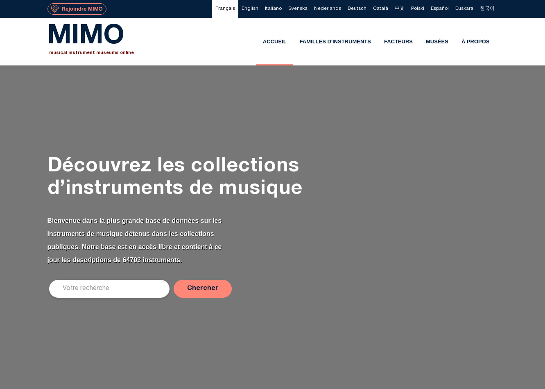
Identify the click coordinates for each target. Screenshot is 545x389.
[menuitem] (225, 9)
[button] (203, 289)
